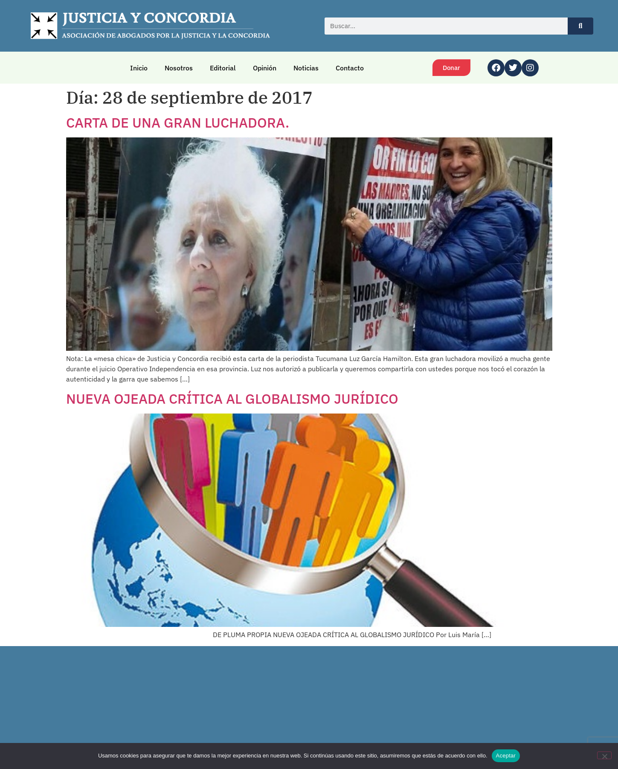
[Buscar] (580, 26)
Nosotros (179, 68)
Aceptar (506, 755)
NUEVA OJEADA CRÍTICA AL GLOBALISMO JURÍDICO (232, 399)
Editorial (223, 68)
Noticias (306, 68)
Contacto (350, 68)
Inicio (139, 68)
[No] (604, 755)
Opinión (264, 68)
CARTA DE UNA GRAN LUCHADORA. (177, 122)
